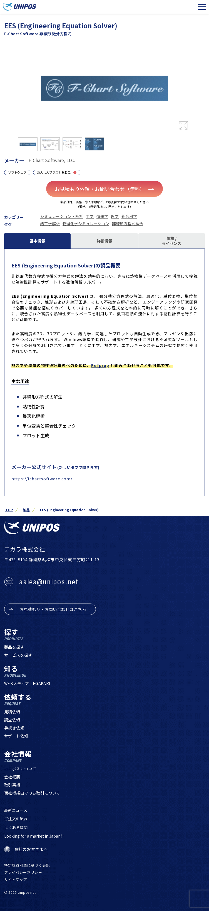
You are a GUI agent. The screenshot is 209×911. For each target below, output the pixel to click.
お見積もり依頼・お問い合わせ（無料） (105, 188)
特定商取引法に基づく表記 (27, 865)
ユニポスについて (20, 769)
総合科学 (129, 216)
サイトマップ (15, 879)
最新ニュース (15, 810)
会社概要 (12, 777)
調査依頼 (12, 720)
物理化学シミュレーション (86, 223)
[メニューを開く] (202, 7)
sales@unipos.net (48, 582)
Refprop (100, 365)
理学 (115, 216)
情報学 (102, 216)
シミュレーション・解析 (61, 216)
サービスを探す (18, 655)
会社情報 (18, 757)
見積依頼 (12, 712)
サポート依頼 (16, 736)
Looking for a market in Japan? (33, 836)
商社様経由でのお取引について (32, 793)
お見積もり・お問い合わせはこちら (52, 609)
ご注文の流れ (16, 818)
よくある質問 (16, 827)
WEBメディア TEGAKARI (27, 683)
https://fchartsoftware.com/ (41, 478)
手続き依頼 (14, 728)
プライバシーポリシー (23, 872)
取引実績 (12, 785)
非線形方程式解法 (127, 223)
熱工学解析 (50, 223)
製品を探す (14, 647)
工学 (90, 216)
